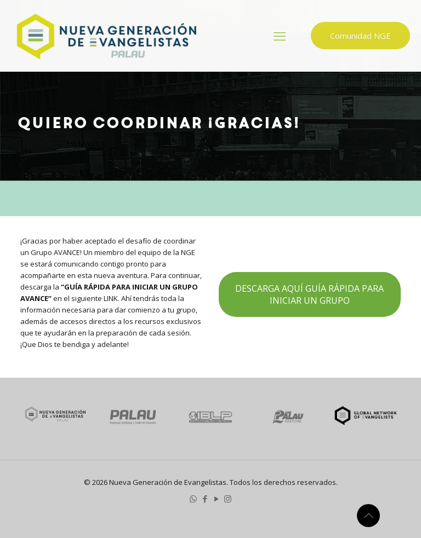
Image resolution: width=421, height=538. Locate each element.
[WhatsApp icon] (193, 498)
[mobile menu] (279, 35)
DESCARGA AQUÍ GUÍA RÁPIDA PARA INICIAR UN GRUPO (309, 294)
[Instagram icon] (228, 498)
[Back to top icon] (368, 515)
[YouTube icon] (216, 498)
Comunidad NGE (360, 35)
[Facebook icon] (205, 498)
